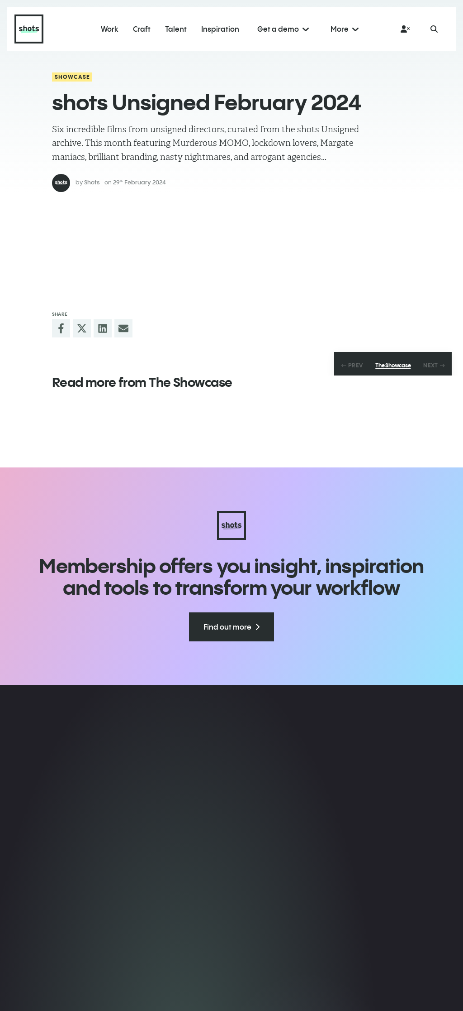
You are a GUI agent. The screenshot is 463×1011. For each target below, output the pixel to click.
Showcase (72, 76)
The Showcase (393, 365)
